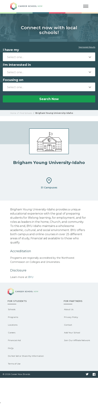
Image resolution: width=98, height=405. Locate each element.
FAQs (10, 348)
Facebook (94, 374)
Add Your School (72, 332)
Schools (11, 309)
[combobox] (49, 57)
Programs (13, 317)
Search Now (49, 99)
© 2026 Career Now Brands (16, 374)
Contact (68, 325)
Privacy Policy (71, 317)
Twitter (87, 374)
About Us (68, 309)
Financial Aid (14, 340)
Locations (12, 325)
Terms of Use (14, 363)
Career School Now (29, 6)
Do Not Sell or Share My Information (26, 356)
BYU (30, 277)
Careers (11, 332)
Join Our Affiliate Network (77, 340)
